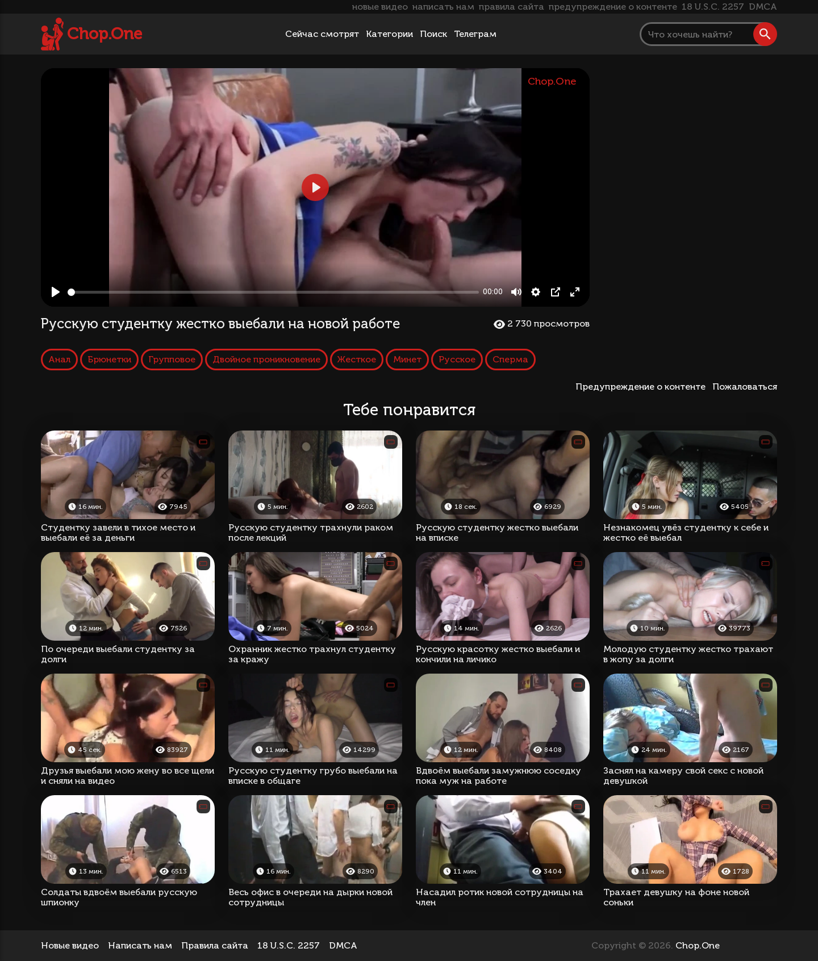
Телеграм (475, 33)
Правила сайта (214, 945)
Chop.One (104, 33)
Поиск (433, 33)
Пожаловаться (744, 386)
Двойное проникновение (266, 359)
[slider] (273, 292)
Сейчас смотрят (322, 33)
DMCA (763, 6)
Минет (407, 359)
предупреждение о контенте (613, 6)
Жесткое (356, 359)
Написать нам (140, 945)
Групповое (171, 359)
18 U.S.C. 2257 (713, 6)
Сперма (510, 359)
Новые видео (70, 945)
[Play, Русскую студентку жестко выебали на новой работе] (56, 292)
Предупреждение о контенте (642, 386)
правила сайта (511, 6)
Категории (389, 33)
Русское (457, 359)
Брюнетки (109, 359)
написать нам (443, 6)
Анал (59, 359)
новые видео (380, 6)
